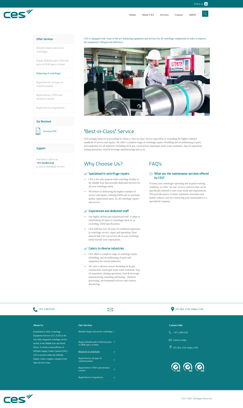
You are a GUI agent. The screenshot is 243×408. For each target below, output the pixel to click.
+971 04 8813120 (45, 163)
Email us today (179, 340)
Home (133, 14)
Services (164, 14)
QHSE (192, 14)
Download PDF (50, 131)
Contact (179, 14)
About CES (148, 14)
